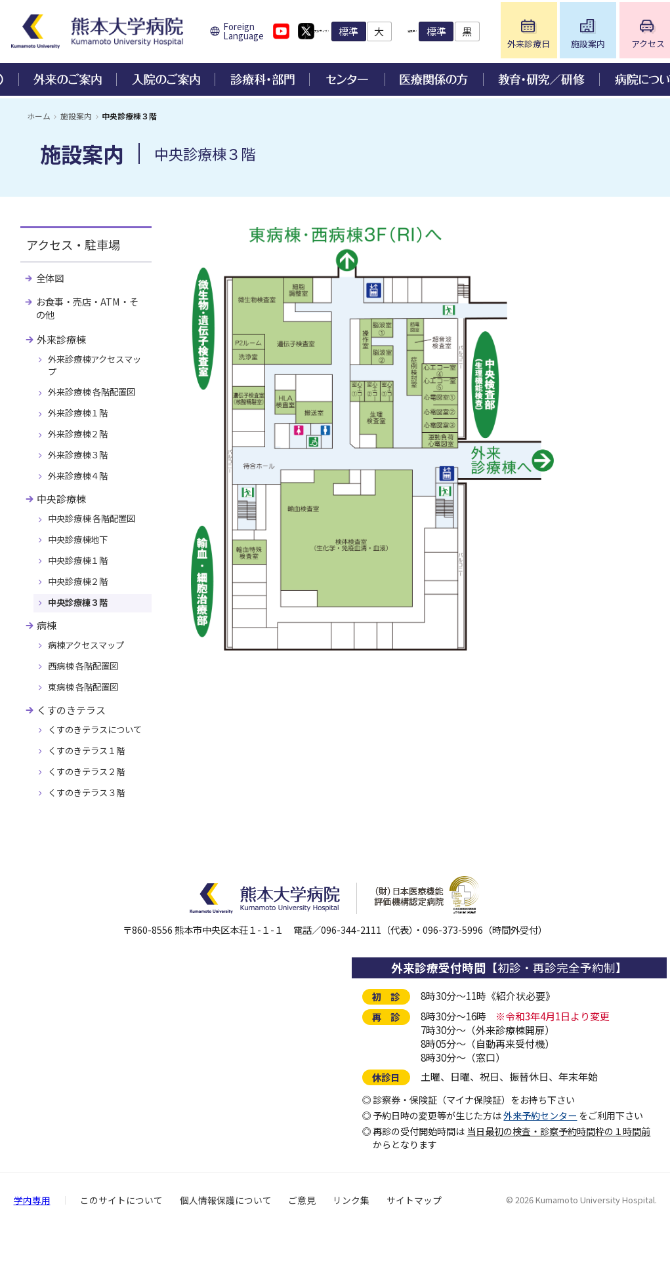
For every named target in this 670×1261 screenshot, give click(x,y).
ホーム (39, 115)
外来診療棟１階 (81, 419)
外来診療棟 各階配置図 (95, 398)
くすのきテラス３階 (90, 824)
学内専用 (32, 1232)
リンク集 (351, 1232)
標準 (409, 32)
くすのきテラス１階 (90, 781)
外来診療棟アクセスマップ (94, 370)
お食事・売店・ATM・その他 (91, 311)
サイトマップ (414, 1232)
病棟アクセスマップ (90, 659)
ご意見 (302, 1232)
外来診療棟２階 (81, 442)
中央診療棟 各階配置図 (95, 529)
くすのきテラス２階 (90, 803)
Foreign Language (253, 33)
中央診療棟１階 (81, 572)
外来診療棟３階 (81, 463)
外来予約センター (540, 1148)
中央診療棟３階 (81, 615)
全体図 (51, 280)
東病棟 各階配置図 (86, 703)
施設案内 (76, 115)
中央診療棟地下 (81, 550)
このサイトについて (121, 1232)
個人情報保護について (226, 1232)
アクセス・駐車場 (75, 245)
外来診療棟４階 (81, 485)
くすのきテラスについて (94, 753)
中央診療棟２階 (81, 594)
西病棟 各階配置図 (86, 681)
